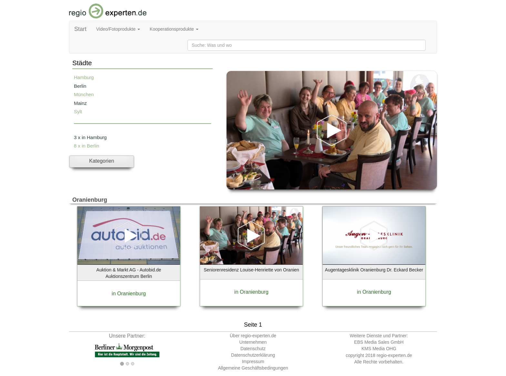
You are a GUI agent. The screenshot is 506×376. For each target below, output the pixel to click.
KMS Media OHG (378, 348)
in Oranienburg (129, 293)
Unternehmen (253, 342)
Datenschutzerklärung (253, 355)
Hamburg (84, 77)
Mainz (80, 103)
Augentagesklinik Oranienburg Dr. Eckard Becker (374, 269)
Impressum (253, 361)
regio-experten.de (394, 355)
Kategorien (101, 161)
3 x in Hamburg (90, 137)
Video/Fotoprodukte (118, 29)
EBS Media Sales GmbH (378, 342)
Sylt (78, 111)
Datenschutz (253, 348)
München (84, 94)
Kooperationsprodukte (174, 29)
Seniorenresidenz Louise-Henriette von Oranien (251, 269)
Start (80, 29)
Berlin (80, 86)
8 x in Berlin (86, 145)
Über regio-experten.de (253, 335)
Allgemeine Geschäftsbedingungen (253, 368)
